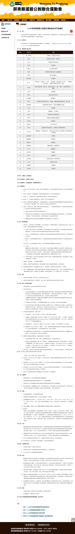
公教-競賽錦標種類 (6, 34)
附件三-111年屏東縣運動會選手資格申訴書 (34, 513)
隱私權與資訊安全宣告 (43, 525)
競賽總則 (3, 28)
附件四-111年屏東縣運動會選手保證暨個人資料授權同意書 (38, 516)
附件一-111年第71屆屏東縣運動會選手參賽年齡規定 (36, 507)
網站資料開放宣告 (30, 525)
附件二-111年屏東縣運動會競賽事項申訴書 (34, 510)
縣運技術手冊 (4, 31)
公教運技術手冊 (5, 37)
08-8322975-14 (37, 321)
